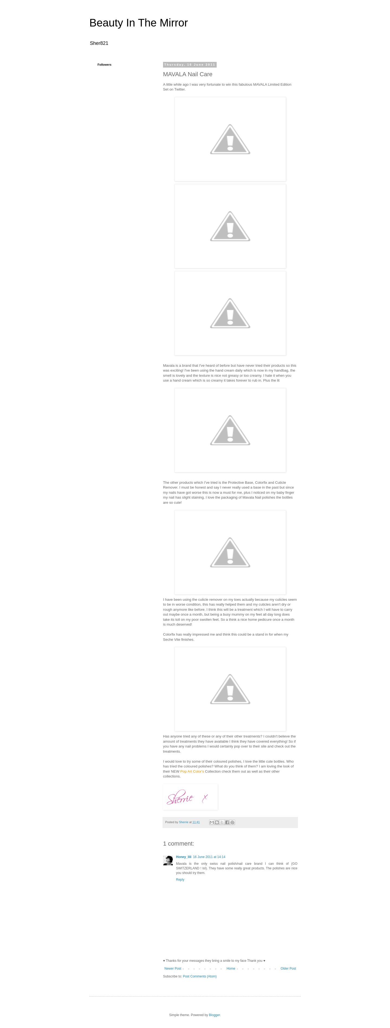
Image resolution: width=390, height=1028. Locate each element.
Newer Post (172, 968)
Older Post (288, 968)
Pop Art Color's (192, 771)
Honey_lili (183, 857)
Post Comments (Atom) (200, 976)
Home (231, 968)
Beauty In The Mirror (138, 23)
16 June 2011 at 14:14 (209, 857)
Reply (180, 880)
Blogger (214, 1015)
